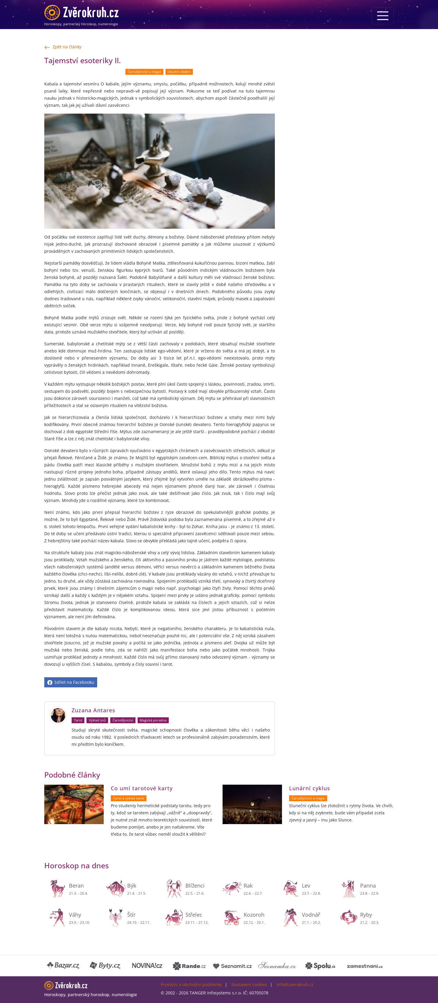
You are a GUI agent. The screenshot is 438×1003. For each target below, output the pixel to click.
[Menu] (383, 15)
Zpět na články (62, 47)
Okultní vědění (179, 72)
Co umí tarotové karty (142, 788)
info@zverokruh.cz (295, 984)
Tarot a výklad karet (128, 798)
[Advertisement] (338, 96)
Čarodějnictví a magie (144, 72)
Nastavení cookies (249, 984)
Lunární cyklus (309, 788)
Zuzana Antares (93, 710)
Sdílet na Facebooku (70, 682)
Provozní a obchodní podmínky (191, 984)
